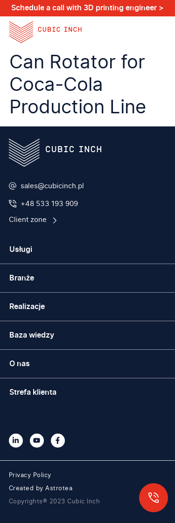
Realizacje (27, 306)
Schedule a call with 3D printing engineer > (87, 8)
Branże (21, 278)
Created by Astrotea (41, 489)
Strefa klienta (32, 392)
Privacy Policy (30, 475)
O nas (19, 364)
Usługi (20, 249)
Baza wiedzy (31, 335)
